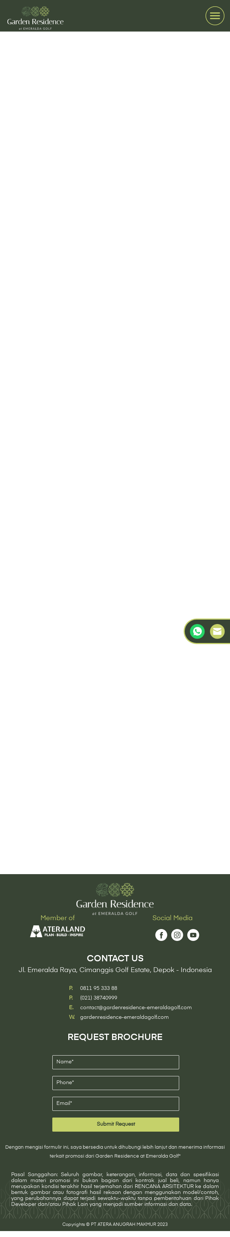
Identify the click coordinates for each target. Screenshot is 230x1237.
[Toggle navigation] (215, 16)
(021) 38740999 (98, 998)
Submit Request (116, 1124)
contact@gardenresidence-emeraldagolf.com (136, 1007)
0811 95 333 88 (98, 988)
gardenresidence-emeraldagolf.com (124, 1017)
